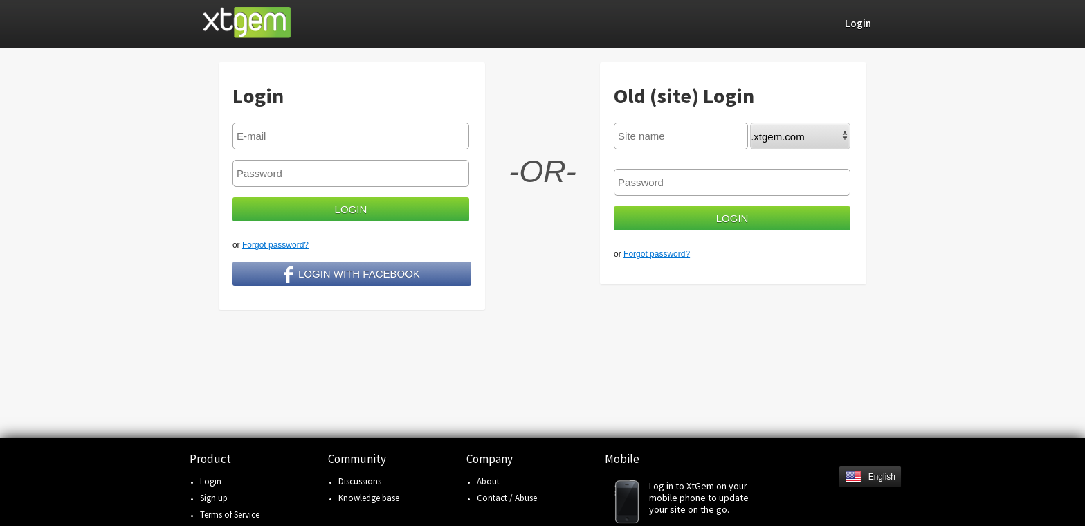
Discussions (359, 481)
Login (210, 481)
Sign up (214, 498)
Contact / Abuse (507, 498)
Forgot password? (275, 245)
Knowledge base (368, 498)
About (488, 481)
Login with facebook (352, 274)
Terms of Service (229, 514)
